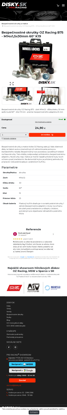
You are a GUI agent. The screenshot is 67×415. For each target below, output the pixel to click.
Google (22, 256)
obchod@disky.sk (14, 385)
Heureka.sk (30, 256)
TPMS (9, 309)
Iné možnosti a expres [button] (43, 122)
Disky (9, 306)
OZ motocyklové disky (15, 323)
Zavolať (22, 380)
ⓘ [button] (9, 138)
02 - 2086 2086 (27, 393)
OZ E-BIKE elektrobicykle (16, 326)
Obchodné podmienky (15, 334)
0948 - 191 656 (27, 395)
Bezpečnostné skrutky (15, 314)
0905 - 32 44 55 (28, 375)
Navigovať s (22, 370)
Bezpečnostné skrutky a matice (15, 24)
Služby (9, 317)
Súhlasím (34, 412)
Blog (8, 320)
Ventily (9, 312)
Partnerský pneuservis (15, 337)
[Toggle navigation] (63, 5)
